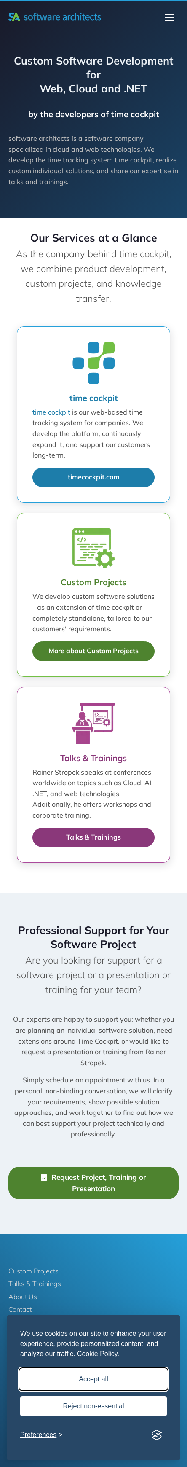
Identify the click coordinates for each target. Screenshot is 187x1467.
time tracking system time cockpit (99, 160)
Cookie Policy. (98, 1353)
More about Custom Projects (93, 650)
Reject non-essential (93, 1406)
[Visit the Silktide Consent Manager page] (157, 1435)
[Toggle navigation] (169, 17)
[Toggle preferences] (41, 1435)
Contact (20, 1309)
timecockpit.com (93, 477)
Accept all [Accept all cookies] (93, 1379)
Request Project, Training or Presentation (93, 1183)
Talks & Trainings (93, 837)
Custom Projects (33, 1271)
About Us (22, 1296)
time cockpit (51, 412)
